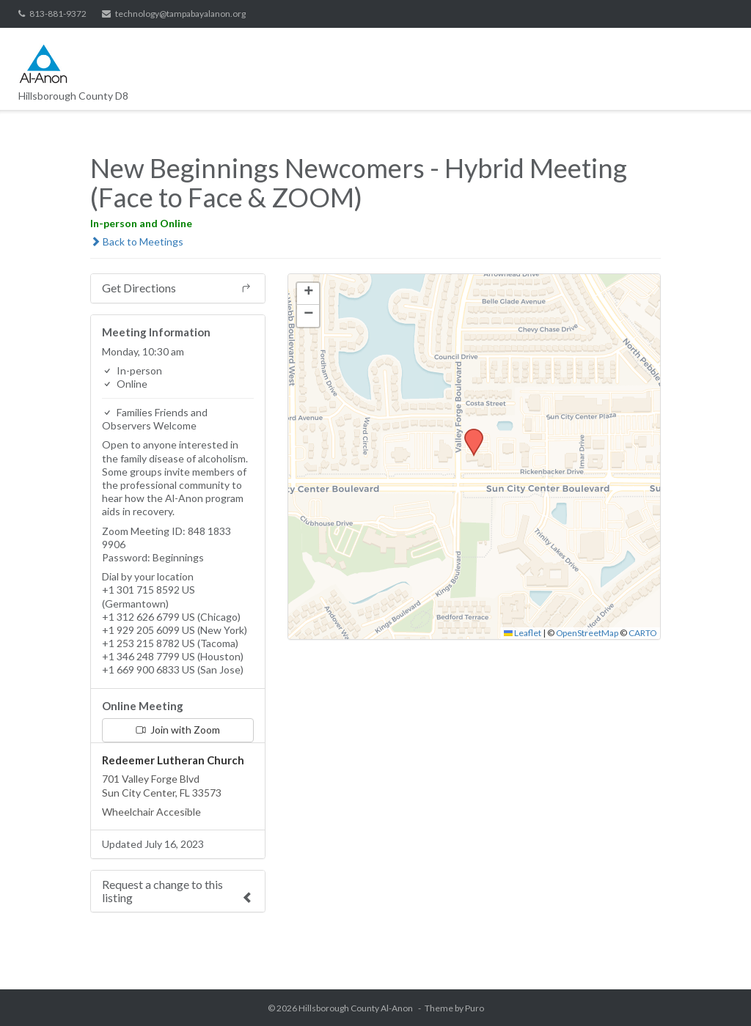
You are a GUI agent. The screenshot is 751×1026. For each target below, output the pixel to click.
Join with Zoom (178, 729)
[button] (468, 433)
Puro (474, 1008)
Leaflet (522, 632)
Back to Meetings (136, 241)
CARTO (642, 632)
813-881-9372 (58, 13)
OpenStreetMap (587, 632)
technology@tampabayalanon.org (180, 13)
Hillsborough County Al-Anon (355, 1008)
